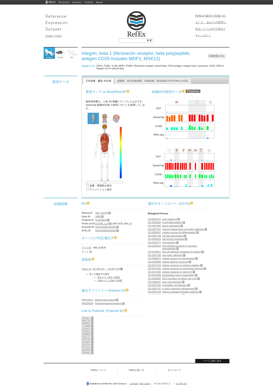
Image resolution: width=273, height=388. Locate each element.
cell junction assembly (173, 239)
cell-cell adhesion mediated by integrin (181, 252)
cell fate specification (172, 236)
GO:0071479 (154, 265)
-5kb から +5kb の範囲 (108, 277)
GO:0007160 (154, 255)
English (49, 36)
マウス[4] (86, 247)
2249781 (86, 339)
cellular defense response (175, 262)
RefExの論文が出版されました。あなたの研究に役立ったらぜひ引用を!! (211, 22)
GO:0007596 (154, 226)
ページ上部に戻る (212, 361)
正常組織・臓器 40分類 (98, 80)
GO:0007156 (154, 285)
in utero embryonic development (178, 288)
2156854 (86, 333)
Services (77, 2)
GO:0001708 (154, 236)
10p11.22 (86, 269)
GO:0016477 (154, 242)
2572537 (86, 347)
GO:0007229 (154, 292)
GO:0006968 (154, 262)
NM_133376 (101, 213)
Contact (88, 2)
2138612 (86, 331)
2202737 (86, 336)
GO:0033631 (154, 252)
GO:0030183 (154, 222)
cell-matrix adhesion (172, 255)
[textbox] (132, 40)
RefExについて (98, 370)
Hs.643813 (100, 220)
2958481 (86, 352)
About (99, 2)
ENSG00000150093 (105, 227)
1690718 (86, 320)
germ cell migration (171, 282)
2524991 (86, 341)
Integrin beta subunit (105, 300)
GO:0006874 (154, 258)
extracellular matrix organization (178, 275)
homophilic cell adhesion (174, 285)
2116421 (86, 328)
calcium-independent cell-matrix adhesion (183, 229)
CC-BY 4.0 (181, 383)
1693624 (86, 323)
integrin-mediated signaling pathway (180, 292)
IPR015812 (87, 300)
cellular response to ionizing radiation (180, 265)
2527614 (86, 344)
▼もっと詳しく (203, 35)
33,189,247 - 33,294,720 (106, 269)
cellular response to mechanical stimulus (182, 268)
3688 (97, 216)
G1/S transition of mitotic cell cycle (179, 278)
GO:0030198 (154, 275)
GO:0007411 (154, 219)
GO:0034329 (154, 239)
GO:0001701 (154, 288)
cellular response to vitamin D (177, 272)
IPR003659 (87, 303)
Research (64, 2)
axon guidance (169, 219)
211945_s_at (101, 223)
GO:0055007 (154, 232)
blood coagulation (171, 226)
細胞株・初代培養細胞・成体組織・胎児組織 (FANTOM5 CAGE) (152, 80)
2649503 (86, 349)
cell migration (169, 242)
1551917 (86, 317)
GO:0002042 (154, 246)
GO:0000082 (154, 278)
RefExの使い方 (136, 370)
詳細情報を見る (217, 56)
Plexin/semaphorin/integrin (108, 303)
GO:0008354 (154, 282)
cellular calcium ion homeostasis (178, 258)
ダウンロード (174, 370)
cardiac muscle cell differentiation (179, 232)
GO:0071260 (154, 268)
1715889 (86, 325)
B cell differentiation (172, 222)
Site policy (145, 383)
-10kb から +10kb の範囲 (109, 280)
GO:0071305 (154, 272)
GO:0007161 (154, 229)
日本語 (58, 36)
